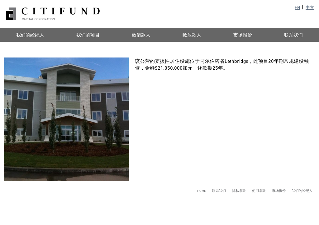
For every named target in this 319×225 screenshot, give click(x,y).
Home (201, 190)
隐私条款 (239, 190)
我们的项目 (88, 35)
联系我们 (219, 190)
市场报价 (242, 35)
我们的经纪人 (302, 190)
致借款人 (141, 35)
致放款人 (192, 35)
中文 (310, 7)
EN (297, 7)
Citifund (53, 14)
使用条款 (259, 190)
